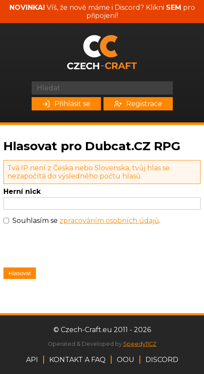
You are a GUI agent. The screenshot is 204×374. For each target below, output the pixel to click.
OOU (125, 360)
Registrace (138, 104)
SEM (173, 7)
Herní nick (22, 191)
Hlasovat (20, 273)
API (32, 360)
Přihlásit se (66, 104)
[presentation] (68, 248)
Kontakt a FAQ (77, 360)
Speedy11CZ (140, 344)
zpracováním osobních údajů (109, 221)
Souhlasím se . (86, 221)
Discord (161, 360)
